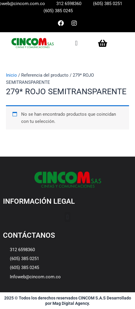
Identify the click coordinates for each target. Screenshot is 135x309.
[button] (76, 43)
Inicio (11, 75)
